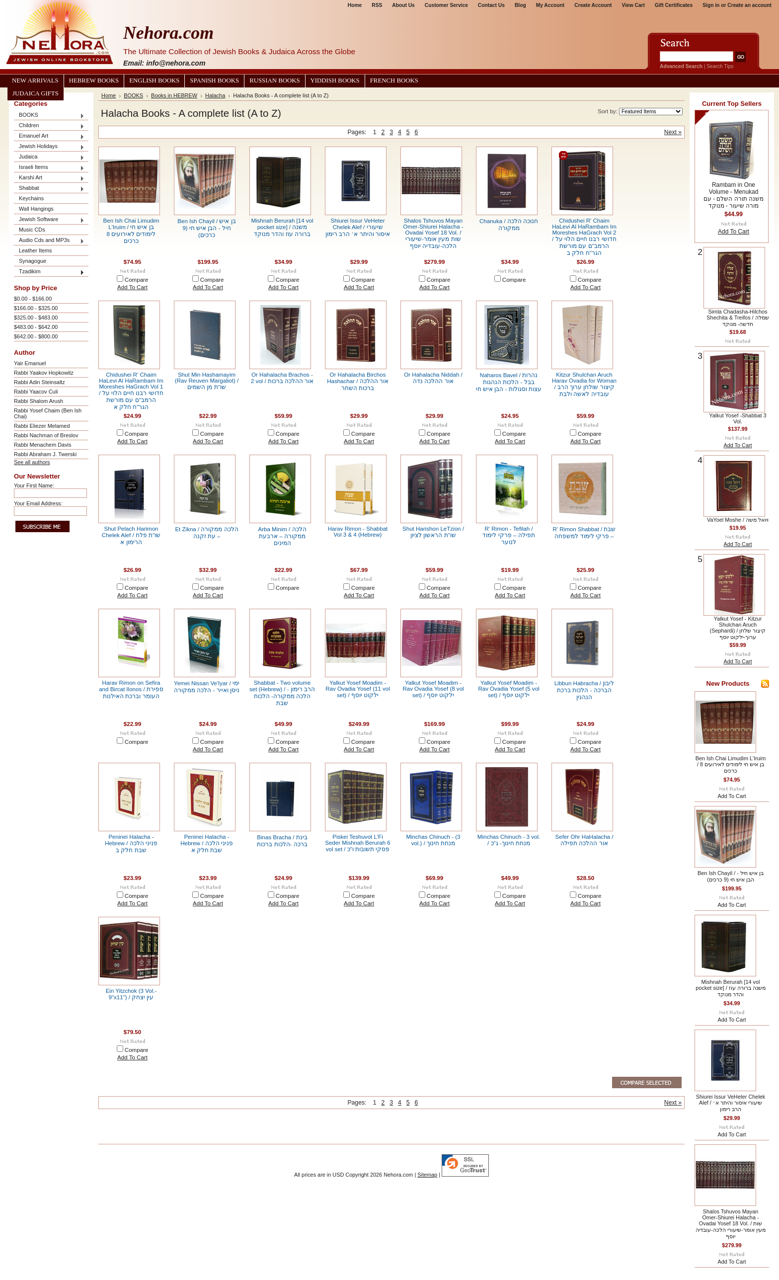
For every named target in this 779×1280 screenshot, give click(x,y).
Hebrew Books (94, 80)
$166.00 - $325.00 (36, 308)
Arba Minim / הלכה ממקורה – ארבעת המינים (282, 536)
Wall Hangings (36, 209)
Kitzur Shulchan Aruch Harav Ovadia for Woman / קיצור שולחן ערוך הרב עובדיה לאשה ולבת (584, 384)
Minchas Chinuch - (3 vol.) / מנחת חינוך (433, 840)
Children (49, 126)
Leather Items (35, 250)
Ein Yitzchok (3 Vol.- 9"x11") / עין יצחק (131, 994)
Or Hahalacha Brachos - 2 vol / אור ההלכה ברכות (282, 378)
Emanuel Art (49, 136)
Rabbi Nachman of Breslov (46, 435)
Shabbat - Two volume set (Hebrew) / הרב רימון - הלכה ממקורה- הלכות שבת (282, 693)
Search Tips (719, 66)
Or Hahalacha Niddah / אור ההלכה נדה (433, 378)
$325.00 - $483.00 (36, 317)
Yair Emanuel (30, 363)
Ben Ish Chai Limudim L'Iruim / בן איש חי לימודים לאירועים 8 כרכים (131, 231)
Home (355, 5)
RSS (377, 5)
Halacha (215, 95)
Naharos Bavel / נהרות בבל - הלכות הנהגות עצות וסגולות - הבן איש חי (509, 382)
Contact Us (491, 5)
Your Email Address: (38, 503)
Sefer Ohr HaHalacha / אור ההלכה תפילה (584, 840)
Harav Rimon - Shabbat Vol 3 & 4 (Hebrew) (358, 532)
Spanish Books (214, 80)
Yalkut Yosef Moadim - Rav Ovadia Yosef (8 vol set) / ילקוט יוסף (433, 689)
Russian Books (274, 80)
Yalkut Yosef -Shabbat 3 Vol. (737, 418)
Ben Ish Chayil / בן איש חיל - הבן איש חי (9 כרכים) (206, 228)
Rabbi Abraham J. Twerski (45, 454)
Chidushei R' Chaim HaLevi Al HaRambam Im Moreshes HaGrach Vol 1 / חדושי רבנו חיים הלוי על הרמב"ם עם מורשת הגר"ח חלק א (131, 391)
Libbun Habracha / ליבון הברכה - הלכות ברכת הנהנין (584, 690)
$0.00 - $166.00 (33, 299)
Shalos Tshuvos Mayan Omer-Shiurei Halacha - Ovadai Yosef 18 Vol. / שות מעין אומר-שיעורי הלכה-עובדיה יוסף (433, 233)
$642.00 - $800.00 (36, 336)
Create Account (593, 5)
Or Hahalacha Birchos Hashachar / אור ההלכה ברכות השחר (358, 381)
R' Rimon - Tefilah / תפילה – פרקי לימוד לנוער (508, 535)
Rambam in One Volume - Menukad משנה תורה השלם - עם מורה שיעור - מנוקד (733, 195)
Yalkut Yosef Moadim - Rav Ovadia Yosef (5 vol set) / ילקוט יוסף (508, 689)
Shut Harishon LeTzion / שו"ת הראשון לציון (433, 532)
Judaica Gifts (35, 93)
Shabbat (49, 188)
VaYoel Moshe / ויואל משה (738, 520)
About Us (403, 5)
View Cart (633, 5)
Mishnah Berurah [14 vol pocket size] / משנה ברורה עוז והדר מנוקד (282, 227)
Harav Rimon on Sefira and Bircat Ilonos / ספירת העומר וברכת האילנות (131, 689)
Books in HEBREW (174, 95)
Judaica (49, 157)
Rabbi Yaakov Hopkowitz (44, 373)
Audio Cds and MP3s (49, 240)
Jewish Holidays (49, 147)
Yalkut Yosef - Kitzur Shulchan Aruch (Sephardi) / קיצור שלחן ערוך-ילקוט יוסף (738, 628)
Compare (137, 280)
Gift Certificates (674, 5)
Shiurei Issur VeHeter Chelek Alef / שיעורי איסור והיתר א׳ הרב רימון (357, 227)
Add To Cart (132, 287)
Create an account (749, 5)
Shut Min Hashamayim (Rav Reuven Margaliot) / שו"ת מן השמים (206, 381)
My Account (550, 5)
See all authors (32, 462)
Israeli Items (49, 167)
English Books (154, 80)
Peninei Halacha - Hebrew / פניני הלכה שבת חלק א (206, 843)
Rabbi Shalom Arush (38, 401)
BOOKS (49, 115)
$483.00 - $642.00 (36, 327)
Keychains (31, 198)
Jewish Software (49, 220)
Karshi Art (49, 178)
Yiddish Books (335, 80)
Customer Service (446, 5)
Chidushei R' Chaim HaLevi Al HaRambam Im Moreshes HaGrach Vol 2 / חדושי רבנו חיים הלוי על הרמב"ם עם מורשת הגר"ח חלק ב (584, 237)
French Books (394, 80)
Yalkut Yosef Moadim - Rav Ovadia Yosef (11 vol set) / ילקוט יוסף (357, 689)
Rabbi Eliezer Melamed (42, 426)
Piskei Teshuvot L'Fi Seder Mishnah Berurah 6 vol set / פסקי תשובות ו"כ (357, 843)
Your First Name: (34, 485)
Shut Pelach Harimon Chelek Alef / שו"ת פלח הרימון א (131, 535)
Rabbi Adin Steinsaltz (39, 382)
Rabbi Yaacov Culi (36, 392)
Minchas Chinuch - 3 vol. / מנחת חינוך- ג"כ (508, 840)
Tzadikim (49, 272)
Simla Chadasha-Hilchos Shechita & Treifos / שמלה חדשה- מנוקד (737, 318)
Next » (673, 132)
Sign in (710, 5)
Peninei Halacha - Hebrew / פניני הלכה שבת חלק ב (131, 843)
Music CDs (32, 230)
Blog (520, 5)
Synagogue (32, 261)
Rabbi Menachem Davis (42, 445)
